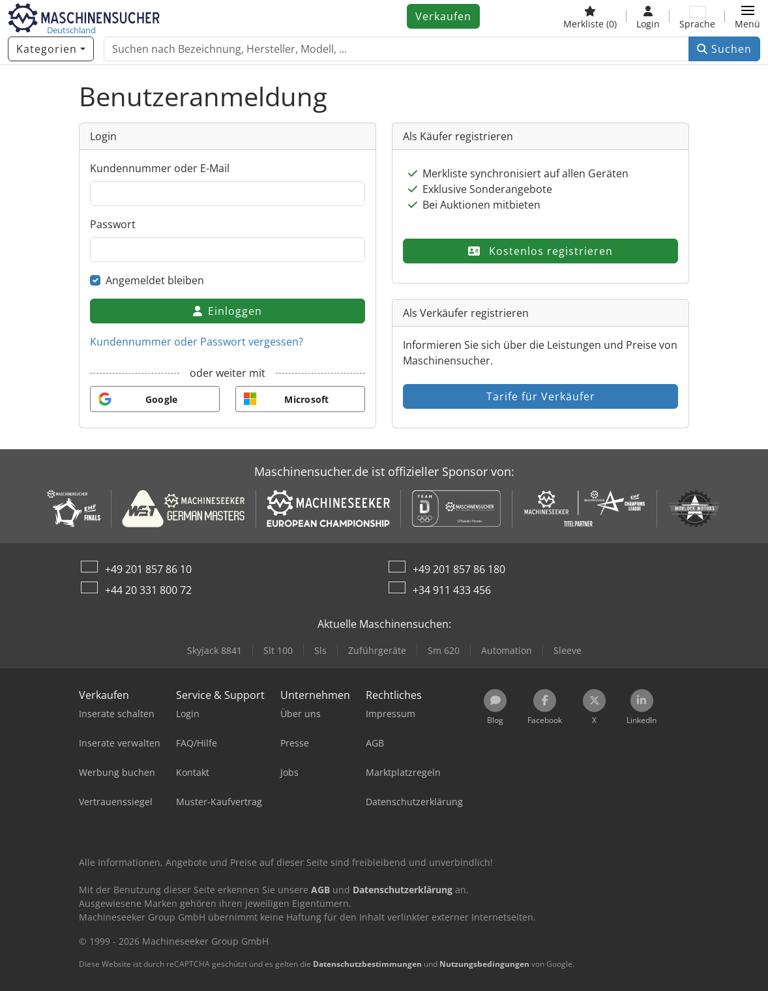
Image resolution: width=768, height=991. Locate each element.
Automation (506, 650)
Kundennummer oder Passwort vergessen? (196, 341)
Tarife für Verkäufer (540, 396)
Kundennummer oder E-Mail (159, 168)
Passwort (113, 224)
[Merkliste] (590, 16)
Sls (320, 650)
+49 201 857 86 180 (459, 569)
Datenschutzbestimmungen (367, 963)
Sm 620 (444, 650)
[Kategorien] (51, 49)
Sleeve (568, 650)
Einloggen (227, 311)
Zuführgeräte (377, 650)
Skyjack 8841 (214, 650)
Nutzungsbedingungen (484, 963)
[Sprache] (697, 16)
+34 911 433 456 (452, 590)
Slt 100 (278, 650)
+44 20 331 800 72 (148, 590)
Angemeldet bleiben (155, 280)
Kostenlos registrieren (540, 251)
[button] (747, 16)
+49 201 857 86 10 (148, 569)
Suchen (724, 49)
